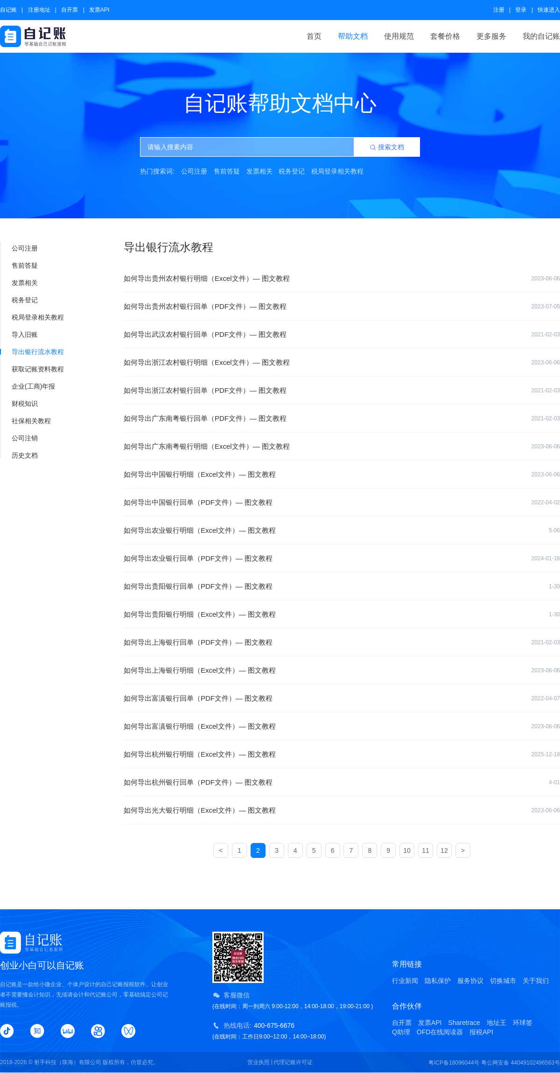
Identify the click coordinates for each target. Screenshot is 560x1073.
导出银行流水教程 (32, 352)
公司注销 (19, 438)
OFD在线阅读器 (440, 1032)
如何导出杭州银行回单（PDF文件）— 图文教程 (342, 782)
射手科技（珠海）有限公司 (67, 1062)
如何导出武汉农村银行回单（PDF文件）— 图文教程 (342, 334)
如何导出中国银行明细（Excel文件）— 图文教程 (342, 474)
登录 (520, 10)
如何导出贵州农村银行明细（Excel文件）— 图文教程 (342, 279)
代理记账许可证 (293, 1062)
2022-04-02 (546, 502)
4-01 (554, 782)
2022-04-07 (546, 698)
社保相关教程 (26, 421)
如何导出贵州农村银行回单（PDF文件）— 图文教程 (342, 307)
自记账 (8, 10)
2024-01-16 (546, 558)
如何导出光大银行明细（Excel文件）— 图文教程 (342, 810)
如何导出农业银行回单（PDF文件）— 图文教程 (342, 558)
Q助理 (401, 1032)
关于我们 (536, 980)
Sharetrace (464, 1022)
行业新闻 (405, 980)
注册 (498, 10)
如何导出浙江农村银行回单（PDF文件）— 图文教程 (342, 390)
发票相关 (259, 171)
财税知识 (19, 403)
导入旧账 (19, 334)
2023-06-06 (546, 278)
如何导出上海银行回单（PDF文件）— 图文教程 (342, 642)
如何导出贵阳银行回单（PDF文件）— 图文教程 (342, 586)
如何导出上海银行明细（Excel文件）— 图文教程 (342, 670)
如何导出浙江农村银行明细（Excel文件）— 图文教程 (342, 362)
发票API (99, 10)
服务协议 (470, 980)
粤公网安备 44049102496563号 (520, 1062)
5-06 (554, 530)
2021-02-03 (546, 334)
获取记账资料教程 (32, 369)
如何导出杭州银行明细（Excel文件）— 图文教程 (342, 754)
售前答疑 (227, 171)
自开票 (69, 10)
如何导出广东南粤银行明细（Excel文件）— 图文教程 (342, 446)
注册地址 (39, 10)
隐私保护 (438, 980)
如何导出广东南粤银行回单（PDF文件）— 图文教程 (342, 418)
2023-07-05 (546, 306)
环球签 (522, 1022)
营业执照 (258, 1062)
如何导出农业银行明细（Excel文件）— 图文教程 (342, 530)
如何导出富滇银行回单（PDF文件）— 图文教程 (342, 698)
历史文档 (19, 455)
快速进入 (549, 10)
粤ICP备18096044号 (453, 1062)
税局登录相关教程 (337, 171)
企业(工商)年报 (28, 386)
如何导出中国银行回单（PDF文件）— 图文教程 (342, 502)
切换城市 (503, 980)
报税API (481, 1032)
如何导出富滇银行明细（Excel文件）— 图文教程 (342, 726)
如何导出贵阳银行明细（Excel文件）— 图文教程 (342, 614)
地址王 (496, 1022)
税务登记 (292, 171)
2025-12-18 (546, 754)
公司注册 (194, 171)
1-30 (554, 586)
